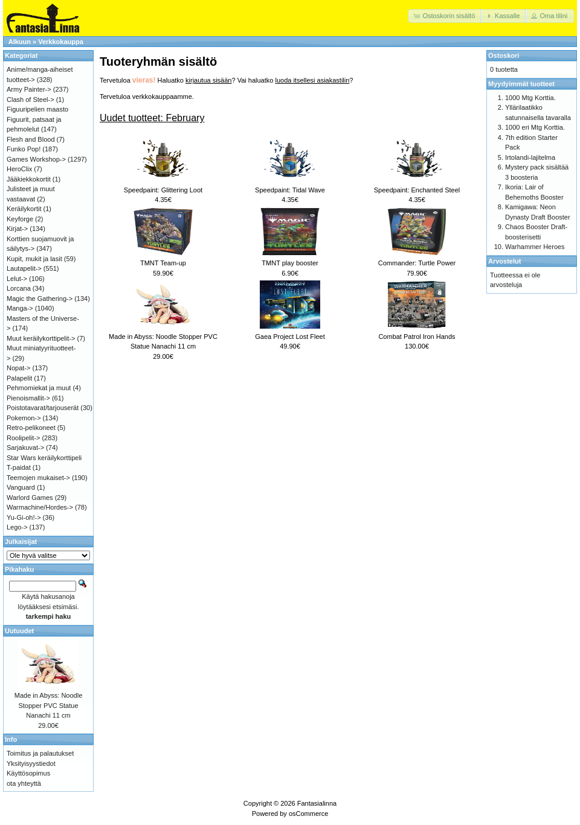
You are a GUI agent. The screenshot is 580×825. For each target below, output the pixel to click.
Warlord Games (30, 497)
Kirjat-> (17, 228)
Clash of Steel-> (30, 99)
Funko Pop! (23, 149)
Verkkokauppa (60, 41)
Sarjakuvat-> (25, 447)
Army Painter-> (29, 89)
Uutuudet (19, 630)
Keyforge (20, 219)
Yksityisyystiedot (31, 763)
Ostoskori (503, 55)
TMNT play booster (290, 263)
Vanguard (21, 487)
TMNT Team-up (163, 263)
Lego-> (17, 527)
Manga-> (20, 308)
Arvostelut (504, 261)
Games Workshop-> (36, 159)
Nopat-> (18, 367)
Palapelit (19, 378)
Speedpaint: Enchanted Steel (417, 190)
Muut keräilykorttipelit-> (41, 338)
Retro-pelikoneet (31, 427)
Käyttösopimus (28, 773)
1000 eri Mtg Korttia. (535, 127)
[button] (445, 16)
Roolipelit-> (23, 437)
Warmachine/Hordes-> (40, 507)
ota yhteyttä (24, 783)
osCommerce (308, 813)
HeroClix (19, 168)
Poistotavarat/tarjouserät (43, 407)
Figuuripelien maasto (37, 109)
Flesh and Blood (31, 139)
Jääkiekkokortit (29, 179)
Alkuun (19, 41)
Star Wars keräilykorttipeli (44, 457)
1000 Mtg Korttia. (530, 97)
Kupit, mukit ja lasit (34, 258)
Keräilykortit (24, 208)
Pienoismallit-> (28, 398)
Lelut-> (17, 278)
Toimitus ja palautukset (40, 753)
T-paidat (19, 467)
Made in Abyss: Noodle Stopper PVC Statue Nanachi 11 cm (48, 705)
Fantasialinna (317, 803)
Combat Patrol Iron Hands (416, 336)
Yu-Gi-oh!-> (24, 517)
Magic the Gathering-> (39, 298)
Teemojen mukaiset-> (38, 477)
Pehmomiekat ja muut (39, 387)
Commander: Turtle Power (417, 263)
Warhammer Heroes (535, 246)
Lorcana (19, 288)
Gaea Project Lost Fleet (290, 336)
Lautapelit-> (24, 268)
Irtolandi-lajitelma (530, 157)
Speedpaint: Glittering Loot (163, 190)
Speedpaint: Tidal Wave (290, 190)
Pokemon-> (24, 418)
